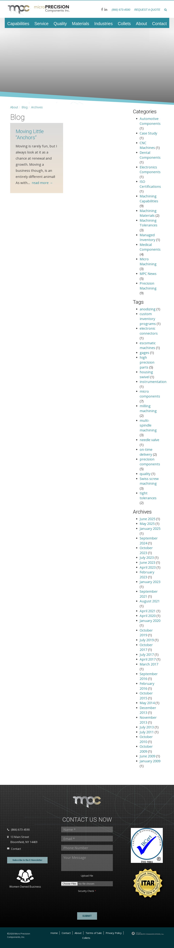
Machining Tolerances (148, 223)
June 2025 (148, 519)
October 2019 (146, 632)
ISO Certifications (150, 184)
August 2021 (150, 601)
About (141, 23)
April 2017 (148, 659)
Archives (37, 107)
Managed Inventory (147, 237)
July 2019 (147, 640)
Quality (60, 23)
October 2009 (146, 749)
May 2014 (147, 703)
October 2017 (146, 647)
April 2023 (148, 567)
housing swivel (146, 374)
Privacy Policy (114, 933)
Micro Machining (148, 261)
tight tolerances (148, 495)
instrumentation (153, 381)
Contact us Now (87, 819)
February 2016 (147, 686)
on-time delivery (146, 452)
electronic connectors (149, 331)
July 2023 (147, 557)
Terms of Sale (93, 933)
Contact (159, 23)
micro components (150, 394)
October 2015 (146, 695)
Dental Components (150, 155)
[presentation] (74, 901)
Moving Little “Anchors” (30, 134)
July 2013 (147, 727)
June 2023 (148, 562)
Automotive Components (150, 121)
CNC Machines (147, 145)
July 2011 (147, 732)
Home (54, 933)
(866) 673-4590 (121, 9)
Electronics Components (150, 169)
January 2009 (150, 761)
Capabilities (18, 23)
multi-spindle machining (148, 425)
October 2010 (146, 739)
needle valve (149, 440)
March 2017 (149, 664)
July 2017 (147, 654)
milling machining (148, 408)
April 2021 (148, 611)
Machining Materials (148, 213)
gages (144, 352)
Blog (25, 107)
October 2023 (146, 550)
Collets (124, 23)
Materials (80, 23)
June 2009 (148, 756)
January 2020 (150, 620)
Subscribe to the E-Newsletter (27, 860)
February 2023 (147, 574)
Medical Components (150, 247)
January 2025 (150, 528)
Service (41, 23)
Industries (103, 23)
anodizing (147, 309)
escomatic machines (148, 345)
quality (145, 473)
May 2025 (147, 523)
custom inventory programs (148, 319)
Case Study (148, 133)
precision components (150, 461)
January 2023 (150, 581)
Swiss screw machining (149, 481)
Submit (87, 916)
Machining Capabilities (149, 198)
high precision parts (147, 362)
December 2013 (148, 710)
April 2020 (148, 615)
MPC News (148, 273)
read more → (42, 182)
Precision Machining (148, 286)
